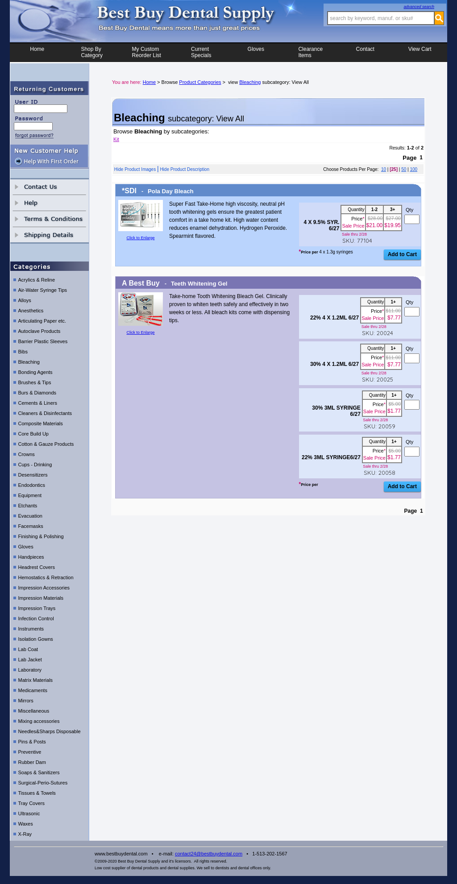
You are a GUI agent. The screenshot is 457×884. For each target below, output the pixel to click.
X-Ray (25, 836)
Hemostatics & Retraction (46, 579)
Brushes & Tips (34, 384)
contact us (49, 189)
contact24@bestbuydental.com (208, 856)
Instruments (31, 631)
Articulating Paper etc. (42, 323)
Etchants (27, 507)
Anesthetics (31, 312)
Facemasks (30, 528)
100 (413, 169)
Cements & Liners (37, 405)
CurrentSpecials (201, 52)
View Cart (420, 52)
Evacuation (30, 518)
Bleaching (29, 364)
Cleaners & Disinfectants (45, 415)
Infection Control (36, 620)
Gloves (256, 52)
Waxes (25, 826)
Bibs (23, 354)
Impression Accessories (44, 590)
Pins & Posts (32, 744)
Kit (116, 139)
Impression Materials (40, 600)
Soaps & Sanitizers (39, 774)
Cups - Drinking (35, 466)
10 (383, 169)
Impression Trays (37, 610)
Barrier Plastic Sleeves (43, 343)
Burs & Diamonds (37, 395)
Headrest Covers (36, 569)
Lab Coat (28, 651)
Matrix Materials (35, 682)
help (49, 205)
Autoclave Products (39, 333)
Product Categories (200, 82)
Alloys (24, 302)
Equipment (30, 497)
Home (37, 52)
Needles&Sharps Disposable (49, 733)
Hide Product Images (135, 169)
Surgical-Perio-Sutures (43, 785)
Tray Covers (31, 805)
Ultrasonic (29, 815)
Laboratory (30, 672)
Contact (365, 52)
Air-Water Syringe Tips (42, 292)
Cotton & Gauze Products (46, 446)
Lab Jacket (30, 661)
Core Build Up (33, 436)
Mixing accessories (39, 723)
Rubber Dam (32, 764)
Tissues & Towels (37, 795)
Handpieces (31, 559)
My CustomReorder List (146, 52)
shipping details (49, 237)
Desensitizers (33, 477)
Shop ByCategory (92, 52)
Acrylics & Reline (36, 282)
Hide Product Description (184, 169)
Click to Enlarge (140, 238)
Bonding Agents (35, 374)
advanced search (418, 6)
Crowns (26, 456)
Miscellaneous (34, 713)
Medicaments (32, 692)
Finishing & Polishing (41, 538)
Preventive (30, 754)
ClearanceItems (310, 52)
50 (403, 169)
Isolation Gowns (35, 641)
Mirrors (25, 703)
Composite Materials (40, 425)
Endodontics (32, 487)
